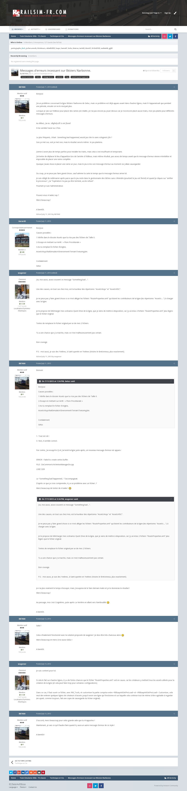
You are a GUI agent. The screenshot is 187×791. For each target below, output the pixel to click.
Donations (73, 29)
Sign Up (168, 13)
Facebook (175, 36)
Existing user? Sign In (151, 13)
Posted (42, 87)
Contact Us (33, 787)
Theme (23, 787)
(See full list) (57, 42)
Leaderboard (54, 29)
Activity (35, 29)
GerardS (22, 221)
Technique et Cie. (46, 73)
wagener (22, 273)
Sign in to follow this (152, 70)
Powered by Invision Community (166, 786)
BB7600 (25, 73)
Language (13, 787)
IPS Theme (13, 784)
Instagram (164, 36)
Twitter (170, 36)
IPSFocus (22, 784)
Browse (18, 29)
